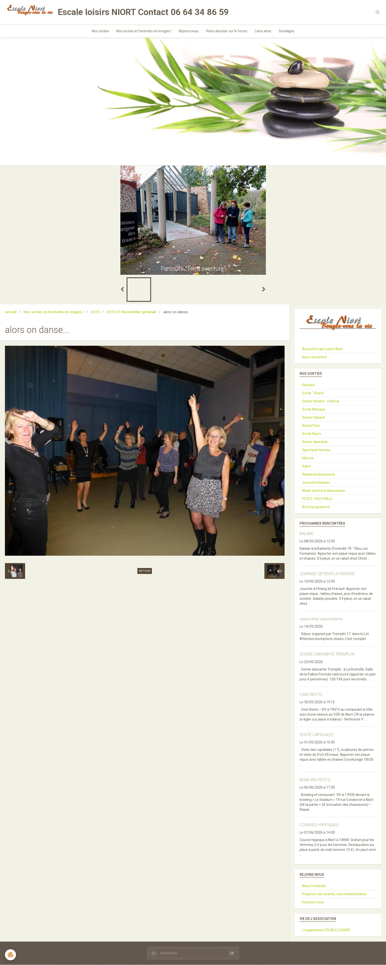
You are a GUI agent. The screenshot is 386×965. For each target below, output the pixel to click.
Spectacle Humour (316, 450)
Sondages (286, 31)
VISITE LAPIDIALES (317, 734)
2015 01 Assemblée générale (132, 312)
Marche (308, 458)
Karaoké (308, 385)
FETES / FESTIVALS (317, 499)
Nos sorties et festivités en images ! (143, 31)
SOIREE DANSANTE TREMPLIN (327, 654)
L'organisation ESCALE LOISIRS (326, 930)
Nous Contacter (314, 886)
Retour (144, 571)
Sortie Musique (313, 410)
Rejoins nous (188, 31)
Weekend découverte (318, 475)
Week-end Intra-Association (323, 491)
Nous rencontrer (314, 357)
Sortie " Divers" (313, 393)
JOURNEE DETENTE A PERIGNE (327, 573)
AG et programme (316, 507)
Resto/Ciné (311, 426)
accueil (10, 312)
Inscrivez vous (313, 902)
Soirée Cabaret (313, 418)
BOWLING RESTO (315, 779)
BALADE (307, 533)
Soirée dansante (315, 442)
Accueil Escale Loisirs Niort (322, 349)
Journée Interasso (316, 483)
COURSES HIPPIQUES (319, 825)
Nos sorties (100, 31)
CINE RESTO (311, 694)
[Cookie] (10, 954)
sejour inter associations (321, 619)
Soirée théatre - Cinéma (320, 401)
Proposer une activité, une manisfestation (334, 894)
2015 (95, 312)
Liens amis (263, 31)
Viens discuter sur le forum (226, 31)
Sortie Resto (311, 434)
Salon (306, 466)
